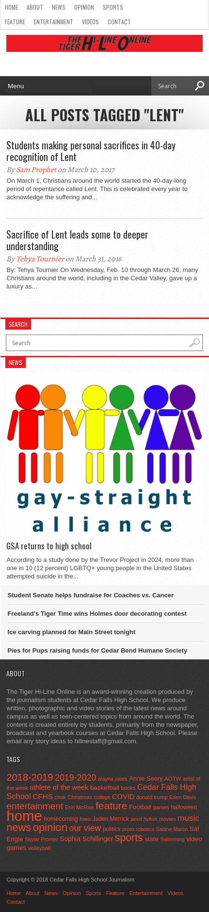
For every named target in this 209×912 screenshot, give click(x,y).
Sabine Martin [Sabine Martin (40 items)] (172, 829)
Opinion (84, 7)
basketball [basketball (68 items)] (104, 787)
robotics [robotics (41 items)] (145, 829)
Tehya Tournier (40, 259)
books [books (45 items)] (128, 788)
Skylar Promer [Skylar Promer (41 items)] (41, 839)
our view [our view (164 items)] (85, 828)
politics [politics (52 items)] (111, 829)
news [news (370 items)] (18, 827)
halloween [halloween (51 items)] (184, 807)
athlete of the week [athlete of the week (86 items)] (59, 787)
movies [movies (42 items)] (167, 819)
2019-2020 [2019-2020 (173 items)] (75, 778)
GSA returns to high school (49, 546)
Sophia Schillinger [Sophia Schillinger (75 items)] (86, 839)
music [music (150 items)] (188, 818)
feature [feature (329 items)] (112, 805)
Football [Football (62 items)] (140, 807)
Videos (90, 21)
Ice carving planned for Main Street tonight (72, 632)
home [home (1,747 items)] (24, 816)
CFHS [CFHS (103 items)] (42, 796)
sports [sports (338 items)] (129, 837)
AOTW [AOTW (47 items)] (172, 779)
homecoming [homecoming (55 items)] (61, 819)
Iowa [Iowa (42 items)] (85, 819)
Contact (119, 21)
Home (11, 7)
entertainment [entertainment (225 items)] (34, 806)
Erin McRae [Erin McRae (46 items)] (79, 807)
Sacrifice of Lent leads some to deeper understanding (77, 240)
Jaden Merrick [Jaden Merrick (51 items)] (111, 819)
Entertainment (53, 21)
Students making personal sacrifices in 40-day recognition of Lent (91, 150)
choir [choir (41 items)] (60, 797)
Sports (113, 7)
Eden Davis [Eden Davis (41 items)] (182, 797)
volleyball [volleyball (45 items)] (39, 848)
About (35, 7)
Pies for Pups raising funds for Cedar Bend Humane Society (98, 650)
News (58, 7)
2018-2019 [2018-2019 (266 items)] (29, 777)
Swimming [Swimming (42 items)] (172, 839)
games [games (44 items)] (161, 807)
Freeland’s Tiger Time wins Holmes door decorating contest (97, 613)
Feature (15, 21)
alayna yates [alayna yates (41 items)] (112, 779)
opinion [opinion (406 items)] (50, 827)
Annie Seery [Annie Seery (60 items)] (145, 778)
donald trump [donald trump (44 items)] (152, 797)
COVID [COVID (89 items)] (123, 796)
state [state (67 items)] (152, 839)
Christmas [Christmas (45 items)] (80, 797)
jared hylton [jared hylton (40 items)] (143, 819)
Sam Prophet (36, 169)
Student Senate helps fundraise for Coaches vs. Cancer (91, 595)
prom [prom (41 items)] (128, 829)
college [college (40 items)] (102, 797)
